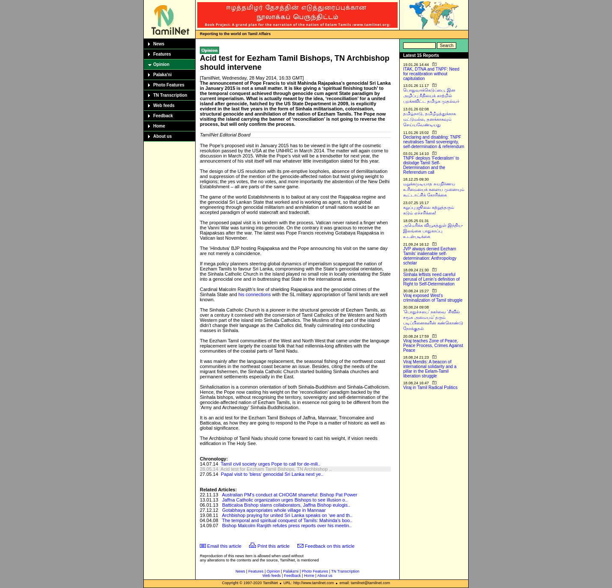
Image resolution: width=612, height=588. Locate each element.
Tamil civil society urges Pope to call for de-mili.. (271, 463)
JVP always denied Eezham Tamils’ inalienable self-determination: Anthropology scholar (430, 255)
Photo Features (168, 85)
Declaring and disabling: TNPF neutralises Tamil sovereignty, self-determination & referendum (433, 142)
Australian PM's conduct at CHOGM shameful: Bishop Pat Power (289, 494)
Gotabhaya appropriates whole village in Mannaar (274, 510)
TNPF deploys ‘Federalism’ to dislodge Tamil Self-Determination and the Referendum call (431, 165)
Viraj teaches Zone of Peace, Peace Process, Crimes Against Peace (433, 346)
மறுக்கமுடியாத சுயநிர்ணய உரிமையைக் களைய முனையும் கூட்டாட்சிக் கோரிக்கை (433, 189)
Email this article (224, 546)
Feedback (163, 115)
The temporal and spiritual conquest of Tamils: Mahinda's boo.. (287, 520)
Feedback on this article (329, 546)
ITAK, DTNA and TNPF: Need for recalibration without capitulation (431, 74)
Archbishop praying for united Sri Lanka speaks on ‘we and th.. (287, 515)
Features (162, 54)
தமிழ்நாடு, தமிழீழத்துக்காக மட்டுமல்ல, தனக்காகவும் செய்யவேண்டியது (429, 119)
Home (159, 126)
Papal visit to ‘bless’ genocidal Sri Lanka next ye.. (272, 474)
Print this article (274, 546)
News (158, 44)
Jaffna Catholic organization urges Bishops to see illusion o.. (285, 499)
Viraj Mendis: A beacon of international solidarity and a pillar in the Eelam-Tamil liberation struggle (430, 368)
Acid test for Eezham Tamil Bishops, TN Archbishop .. (275, 469)
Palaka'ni (162, 74)
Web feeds (164, 105)
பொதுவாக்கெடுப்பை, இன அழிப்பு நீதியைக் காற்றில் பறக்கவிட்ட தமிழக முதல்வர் (431, 96)
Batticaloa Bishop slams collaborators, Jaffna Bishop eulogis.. (286, 505)
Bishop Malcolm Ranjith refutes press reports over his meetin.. (287, 525)
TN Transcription (170, 95)
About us (162, 136)
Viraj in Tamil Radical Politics (430, 387)
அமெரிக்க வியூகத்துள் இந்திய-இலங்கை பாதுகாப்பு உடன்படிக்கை (433, 231)
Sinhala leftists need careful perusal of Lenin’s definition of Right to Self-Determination (431, 279)
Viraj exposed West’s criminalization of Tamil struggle (433, 298)
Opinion (161, 64)
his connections (254, 294)
